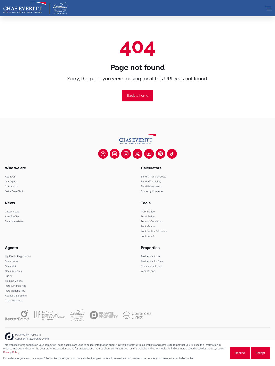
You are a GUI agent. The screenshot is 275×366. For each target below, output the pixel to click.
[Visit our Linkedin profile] (114, 154)
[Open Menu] (268, 8)
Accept (260, 353)
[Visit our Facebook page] (103, 154)
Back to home (137, 96)
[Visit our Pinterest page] (160, 154)
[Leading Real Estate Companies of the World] (60, 8)
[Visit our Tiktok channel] (172, 154)
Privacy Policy (11, 352)
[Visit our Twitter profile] (137, 154)
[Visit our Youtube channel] (149, 154)
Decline (240, 353)
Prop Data (35, 334)
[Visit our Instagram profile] (126, 154)
